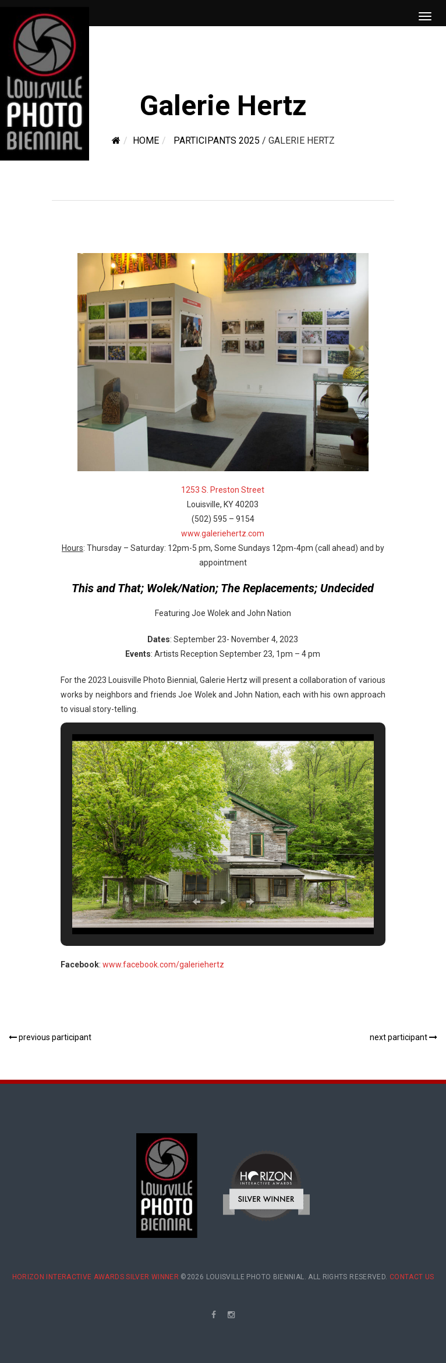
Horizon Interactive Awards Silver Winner (95, 1277)
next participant (403, 1037)
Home (146, 140)
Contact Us (412, 1277)
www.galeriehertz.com (222, 533)
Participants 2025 (217, 140)
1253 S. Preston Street (222, 489)
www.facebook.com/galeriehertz (163, 964)
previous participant (50, 1037)
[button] (196, 901)
